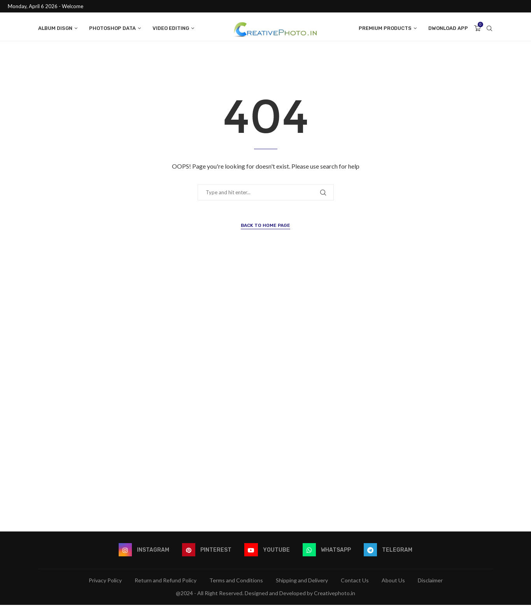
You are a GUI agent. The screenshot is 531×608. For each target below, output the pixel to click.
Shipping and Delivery (302, 583)
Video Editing (170, 28)
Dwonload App (448, 28)
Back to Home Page (265, 228)
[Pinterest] (206, 553)
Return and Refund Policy (165, 583)
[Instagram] (142, 553)
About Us (393, 583)
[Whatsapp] (327, 553)
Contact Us (355, 583)
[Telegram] (389, 553)
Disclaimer (430, 583)
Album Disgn (55, 28)
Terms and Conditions (236, 583)
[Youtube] (267, 553)
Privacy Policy (105, 583)
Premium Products (385, 28)
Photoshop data (112, 28)
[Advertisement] (265, 401)
